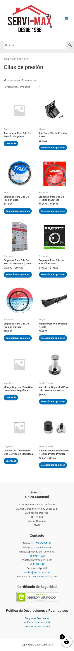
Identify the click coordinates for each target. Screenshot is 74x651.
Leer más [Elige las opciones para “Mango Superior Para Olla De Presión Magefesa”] (11, 397)
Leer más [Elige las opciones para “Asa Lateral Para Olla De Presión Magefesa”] (11, 143)
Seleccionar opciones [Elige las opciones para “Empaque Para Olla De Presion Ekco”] (18, 210)
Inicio (6, 58)
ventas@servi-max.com (37, 572)
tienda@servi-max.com (45, 576)
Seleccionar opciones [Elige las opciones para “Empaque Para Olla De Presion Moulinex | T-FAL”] (18, 274)
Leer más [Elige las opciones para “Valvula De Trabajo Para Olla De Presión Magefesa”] (11, 460)
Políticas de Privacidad (37, 622)
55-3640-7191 (43, 543)
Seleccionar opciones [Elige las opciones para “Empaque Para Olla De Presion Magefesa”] (53, 210)
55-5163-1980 (37, 563)
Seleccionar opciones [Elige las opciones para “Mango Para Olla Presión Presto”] (53, 337)
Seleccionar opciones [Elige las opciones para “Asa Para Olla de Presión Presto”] (53, 147)
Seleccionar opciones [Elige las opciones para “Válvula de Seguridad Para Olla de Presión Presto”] (53, 401)
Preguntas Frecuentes (37, 618)
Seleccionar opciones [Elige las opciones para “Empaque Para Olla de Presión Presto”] (53, 274)
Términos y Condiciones (37, 626)
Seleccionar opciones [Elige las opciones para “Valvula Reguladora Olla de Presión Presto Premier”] (53, 464)
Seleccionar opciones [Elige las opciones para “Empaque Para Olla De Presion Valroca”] (18, 337)
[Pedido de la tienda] (22, 87)
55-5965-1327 (37, 555)
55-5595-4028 (43, 547)
